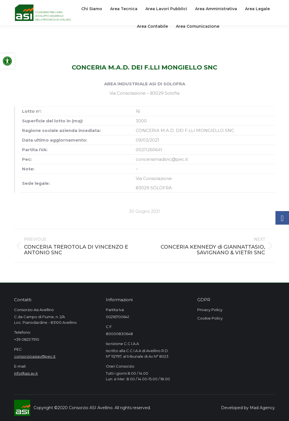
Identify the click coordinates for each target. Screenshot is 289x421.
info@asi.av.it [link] (26, 373)
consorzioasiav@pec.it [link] (35, 356)
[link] (7, 61)
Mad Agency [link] (262, 407)
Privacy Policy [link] (209, 309)
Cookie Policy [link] (210, 318)
